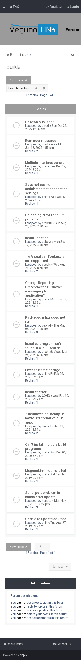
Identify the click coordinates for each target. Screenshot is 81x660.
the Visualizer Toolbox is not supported (44, 258)
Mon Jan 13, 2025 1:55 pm (44, 146)
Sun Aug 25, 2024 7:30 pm (45, 224)
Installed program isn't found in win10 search (43, 346)
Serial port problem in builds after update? (42, 495)
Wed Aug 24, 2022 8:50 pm (45, 266)
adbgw (46, 241)
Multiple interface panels (44, 162)
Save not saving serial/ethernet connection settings (46, 188)
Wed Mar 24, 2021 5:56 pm (46, 353)
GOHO (46, 395)
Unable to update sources (45, 519)
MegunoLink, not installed (45, 470)
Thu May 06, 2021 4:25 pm (45, 327)
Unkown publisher (39, 122)
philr (45, 166)
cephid (46, 325)
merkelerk (48, 144)
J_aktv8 (47, 351)
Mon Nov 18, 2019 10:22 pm (45, 502)
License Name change (42, 370)
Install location (36, 238)
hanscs (46, 500)
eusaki (46, 264)
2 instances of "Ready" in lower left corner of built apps (45, 418)
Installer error (36, 392)
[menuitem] (14, 7)
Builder (14, 67)
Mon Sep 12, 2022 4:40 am (45, 243)
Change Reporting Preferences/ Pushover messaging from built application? (43, 289)
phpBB (24, 655)
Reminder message (40, 140)
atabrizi (47, 223)
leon (45, 426)
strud (45, 125)
